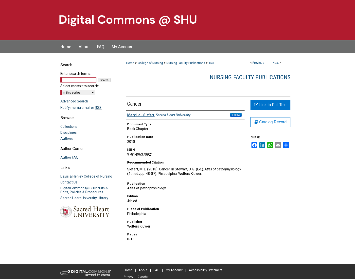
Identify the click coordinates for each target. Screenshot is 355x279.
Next (276, 63)
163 (211, 63)
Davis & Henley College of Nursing (86, 176)
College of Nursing (150, 63)
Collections (68, 127)
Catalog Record (270, 122)
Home (130, 63)
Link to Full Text (270, 105)
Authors (66, 138)
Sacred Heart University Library (84, 198)
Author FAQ (69, 157)
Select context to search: (79, 86)
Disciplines (68, 132)
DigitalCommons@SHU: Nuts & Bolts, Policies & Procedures (84, 190)
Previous (258, 63)
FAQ (157, 270)
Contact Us (68, 182)
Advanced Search (74, 101)
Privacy (128, 276)
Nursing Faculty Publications (185, 63)
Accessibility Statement (205, 270)
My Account (174, 270)
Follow (236, 114)
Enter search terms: (75, 74)
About (143, 270)
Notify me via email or (81, 108)
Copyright (144, 276)
